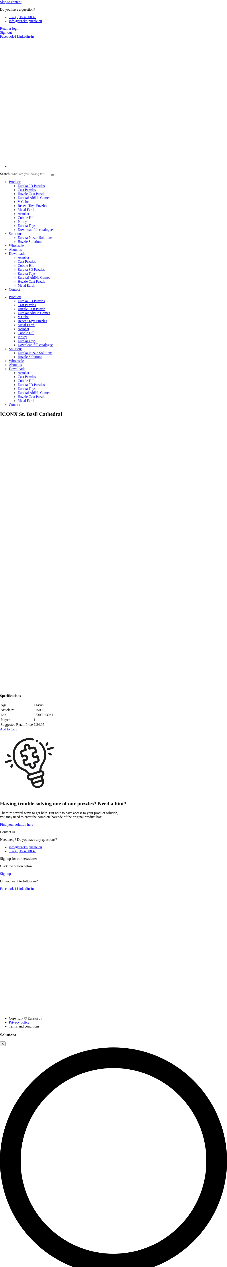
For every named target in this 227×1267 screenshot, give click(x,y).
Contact (14, 289)
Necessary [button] (7, 1100)
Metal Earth (26, 210)
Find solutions (159, 1019)
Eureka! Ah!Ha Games (34, 198)
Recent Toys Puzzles (32, 206)
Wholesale (16, 245)
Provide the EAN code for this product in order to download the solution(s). (74, 1019)
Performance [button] (9, 1195)
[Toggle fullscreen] (6, 1262)
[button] (8, 469)
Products (15, 182)
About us (15, 249)
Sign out (6, 32)
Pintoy (22, 222)
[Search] (52, 175)
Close (5, 1023)
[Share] (10, 1262)
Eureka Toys (26, 226)
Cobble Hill (26, 218)
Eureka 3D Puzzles (31, 186)
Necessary (12, 1104)
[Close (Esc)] (15, 1262)
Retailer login (10, 28)
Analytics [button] (7, 1212)
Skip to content (11, 2)
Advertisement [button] (10, 1228)
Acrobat (23, 214)
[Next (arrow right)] (6, 1266)
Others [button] (5, 1244)
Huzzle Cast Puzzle (31, 194)
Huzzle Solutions (30, 241)
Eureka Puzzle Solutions (35, 237)
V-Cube (23, 202)
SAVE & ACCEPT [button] (13, 1257)
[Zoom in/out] (2, 1262)
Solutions (15, 233)
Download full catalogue (35, 230)
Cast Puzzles (27, 190)
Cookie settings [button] (29, 1049)
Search (5, 174)
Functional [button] (7, 1179)
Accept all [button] (7, 1049)
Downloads (17, 253)
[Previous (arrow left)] (2, 1266)
